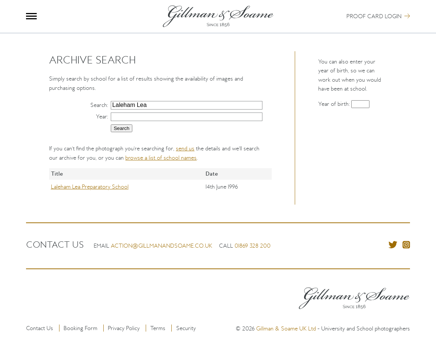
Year (101, 116)
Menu (31, 16)
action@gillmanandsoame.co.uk (161, 245)
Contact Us (39, 328)
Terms (157, 328)
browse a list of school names (161, 157)
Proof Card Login (373, 16)
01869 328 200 (253, 245)
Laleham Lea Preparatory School (90, 186)
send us (185, 148)
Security (186, 328)
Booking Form (80, 328)
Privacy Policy (124, 328)
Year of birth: (334, 103)
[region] (160, 186)
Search (98, 104)
